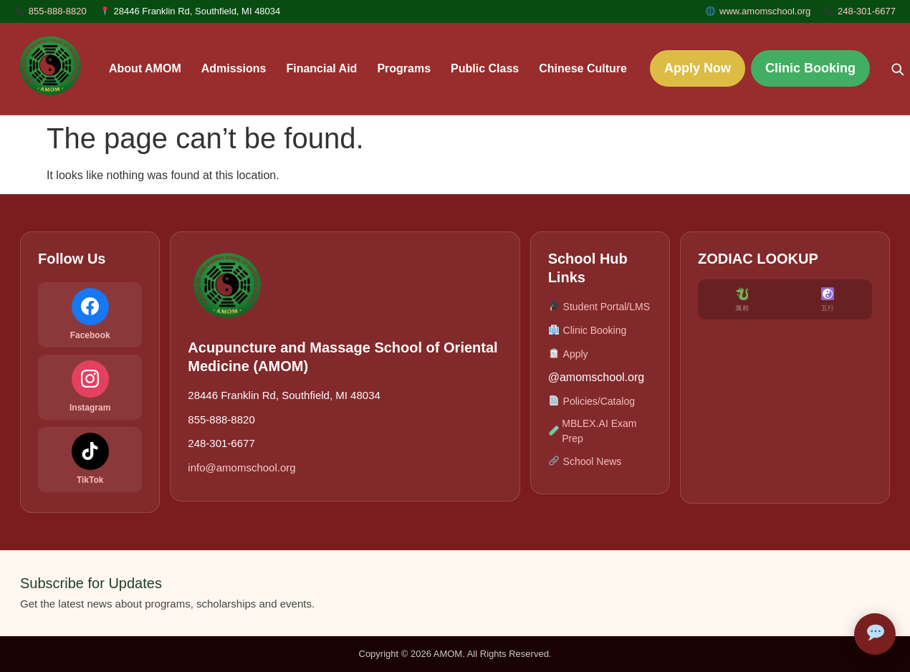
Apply (568, 354)
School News (585, 461)
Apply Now (697, 68)
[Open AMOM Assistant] (875, 634)
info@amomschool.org (241, 467)
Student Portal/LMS (599, 307)
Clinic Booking (810, 68)
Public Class (485, 68)
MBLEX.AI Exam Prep (592, 431)
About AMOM (145, 68)
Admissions (234, 68)
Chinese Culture (583, 68)
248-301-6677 (867, 11)
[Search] (897, 68)
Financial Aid (321, 68)
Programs (404, 68)
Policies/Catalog (591, 401)
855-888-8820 (58, 11)
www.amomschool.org (764, 11)
